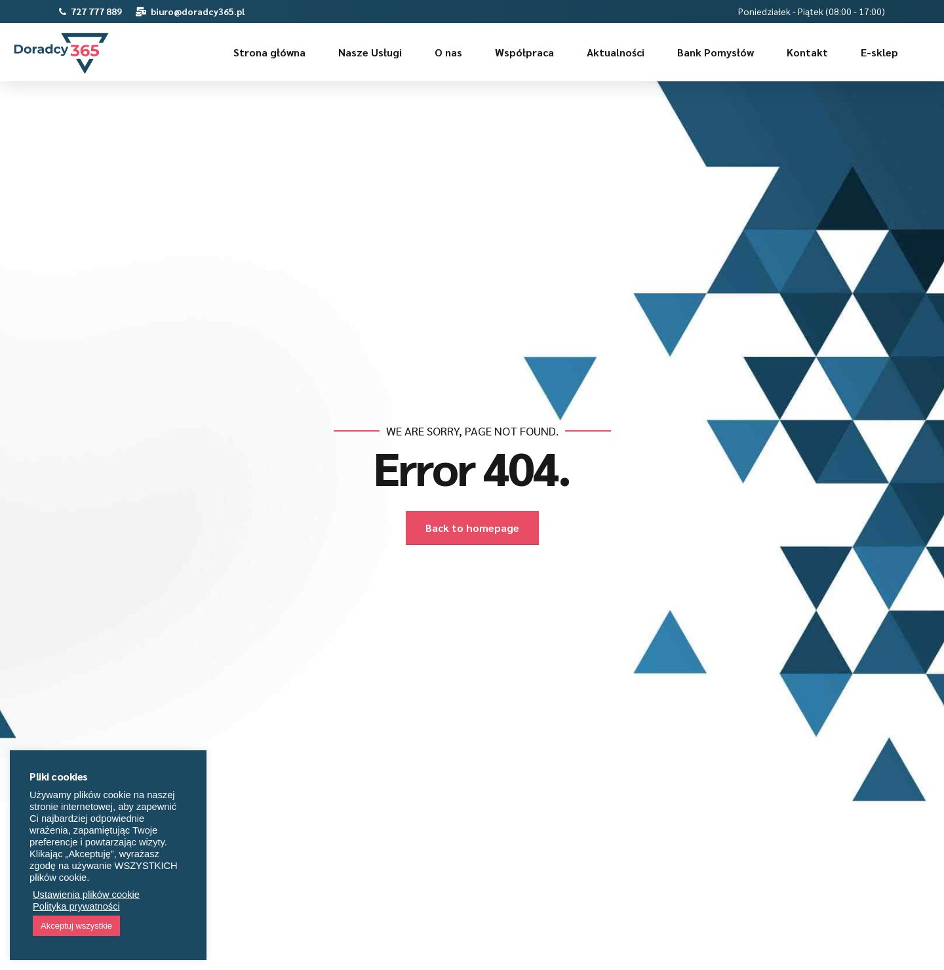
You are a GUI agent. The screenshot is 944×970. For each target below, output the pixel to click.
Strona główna (269, 52)
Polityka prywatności (76, 906)
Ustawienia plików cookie (86, 894)
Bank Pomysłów (715, 52)
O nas (448, 52)
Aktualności (615, 52)
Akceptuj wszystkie (76, 926)
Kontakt (807, 52)
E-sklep (879, 52)
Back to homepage (472, 528)
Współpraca (524, 52)
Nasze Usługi (370, 52)
